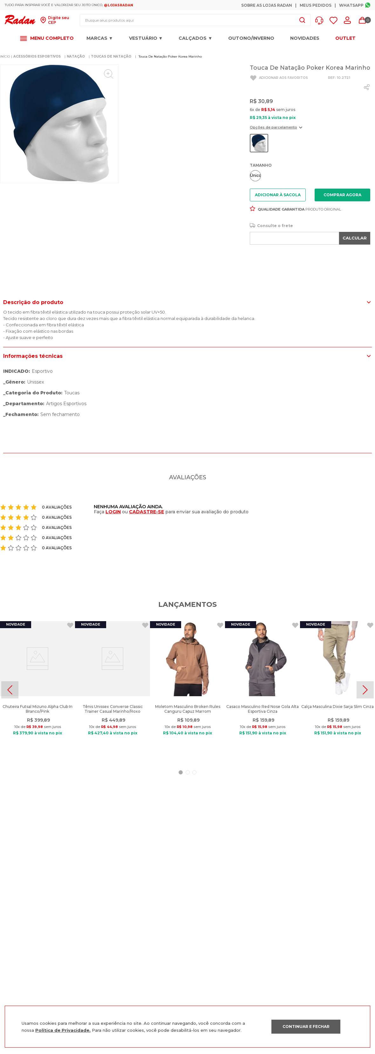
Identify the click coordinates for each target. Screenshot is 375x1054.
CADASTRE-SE (146, 512)
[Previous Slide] (9, 689)
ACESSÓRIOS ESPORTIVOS (37, 56)
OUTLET (345, 38)
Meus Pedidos (315, 5)
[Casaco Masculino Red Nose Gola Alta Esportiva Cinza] (262, 690)
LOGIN (113, 512)
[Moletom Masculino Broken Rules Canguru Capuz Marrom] (187, 690)
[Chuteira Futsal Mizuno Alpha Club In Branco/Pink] (37, 690)
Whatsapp (351, 5)
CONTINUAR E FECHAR (306, 1026)
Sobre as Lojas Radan (266, 5)
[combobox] (195, 20)
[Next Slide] (365, 689)
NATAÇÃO (76, 56)
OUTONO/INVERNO (251, 38)
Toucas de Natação (111, 56)
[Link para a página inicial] (5, 57)
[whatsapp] (367, 87)
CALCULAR (355, 237)
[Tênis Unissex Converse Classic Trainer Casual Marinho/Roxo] (112, 690)
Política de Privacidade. (63, 1030)
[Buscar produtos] (302, 20)
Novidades (304, 38)
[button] (320, 20)
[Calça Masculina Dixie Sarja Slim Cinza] (337, 690)
